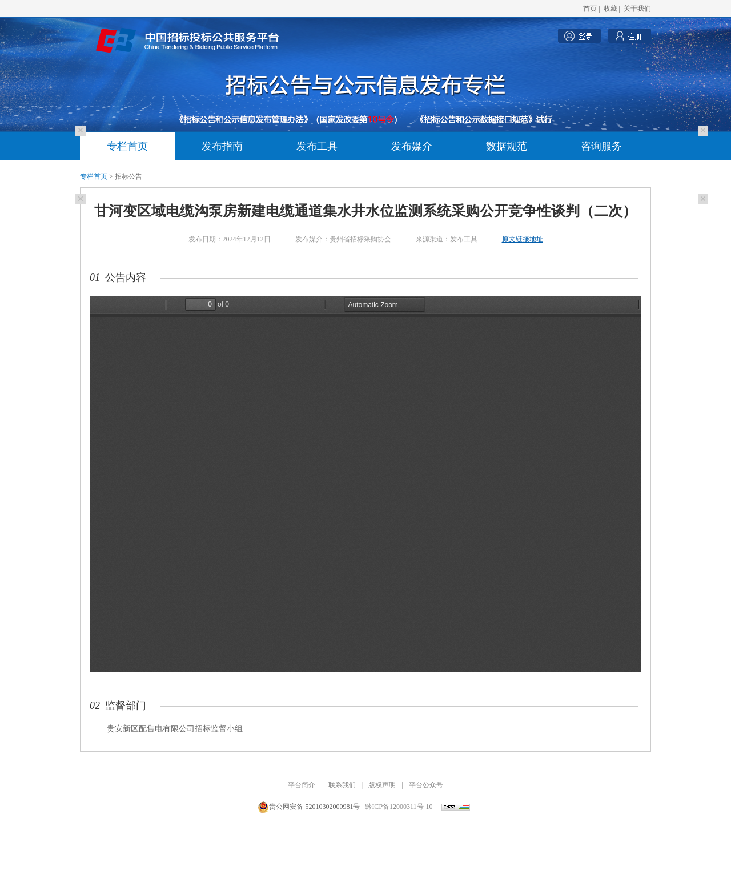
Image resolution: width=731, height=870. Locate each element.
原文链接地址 (522, 239)
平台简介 (301, 785)
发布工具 (317, 146)
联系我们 (342, 785)
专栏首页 (127, 146)
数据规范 (506, 146)
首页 (590, 9)
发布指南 (222, 146)
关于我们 (637, 9)
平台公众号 (426, 785)
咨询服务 (601, 146)
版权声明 (382, 785)
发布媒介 (411, 146)
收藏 (610, 9)
